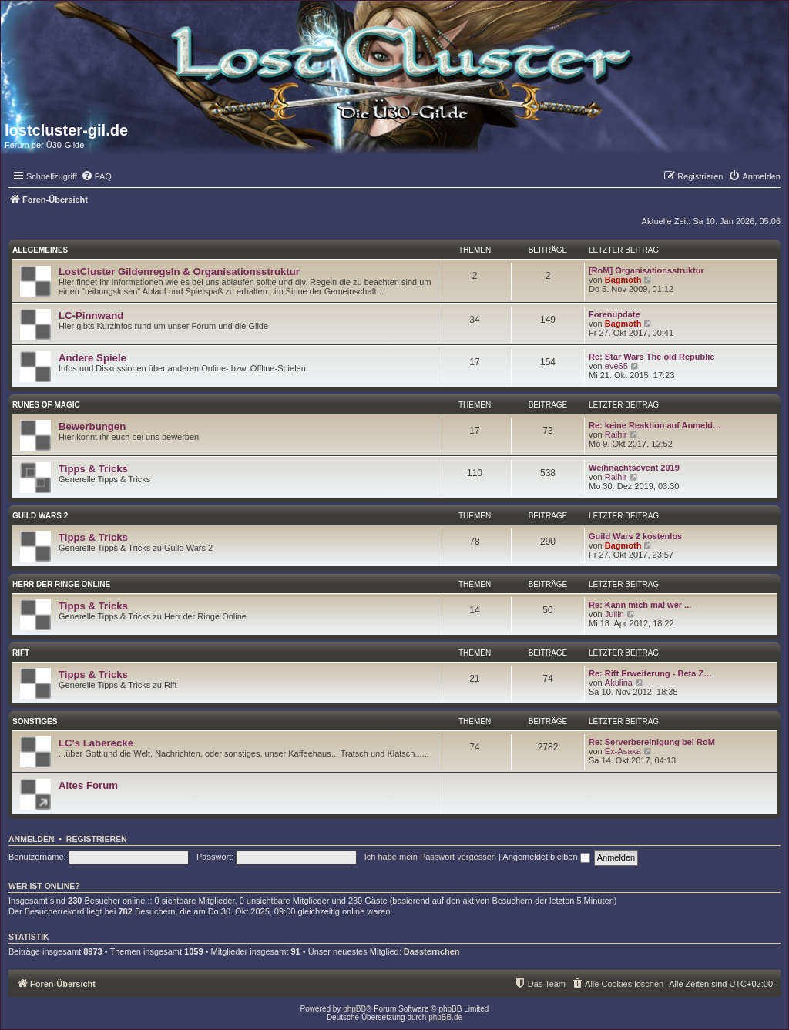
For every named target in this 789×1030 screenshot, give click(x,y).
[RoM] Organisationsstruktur (646, 270)
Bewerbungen (92, 426)
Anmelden (31, 839)
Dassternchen (432, 951)
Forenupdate (614, 314)
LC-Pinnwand (91, 315)
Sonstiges (34, 721)
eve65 (616, 366)
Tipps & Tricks (93, 469)
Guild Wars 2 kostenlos (635, 536)
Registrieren (96, 839)
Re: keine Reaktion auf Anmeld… (655, 425)
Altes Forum (88, 785)
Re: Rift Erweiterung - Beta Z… (650, 673)
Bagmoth (623, 279)
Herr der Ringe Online (61, 584)
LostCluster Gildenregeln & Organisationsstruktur (179, 271)
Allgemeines (40, 250)
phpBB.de (445, 1017)
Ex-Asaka (623, 751)
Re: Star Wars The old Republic (651, 356)
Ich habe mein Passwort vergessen (430, 856)
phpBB (354, 1009)
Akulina (619, 682)
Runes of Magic (46, 405)
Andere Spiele (92, 358)
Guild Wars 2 (40, 516)
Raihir (616, 434)
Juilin (614, 614)
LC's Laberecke (96, 743)
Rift (20, 653)
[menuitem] (96, 176)
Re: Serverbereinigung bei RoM (652, 741)
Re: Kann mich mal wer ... (640, 604)
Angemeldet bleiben (545, 856)
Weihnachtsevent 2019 (634, 467)
